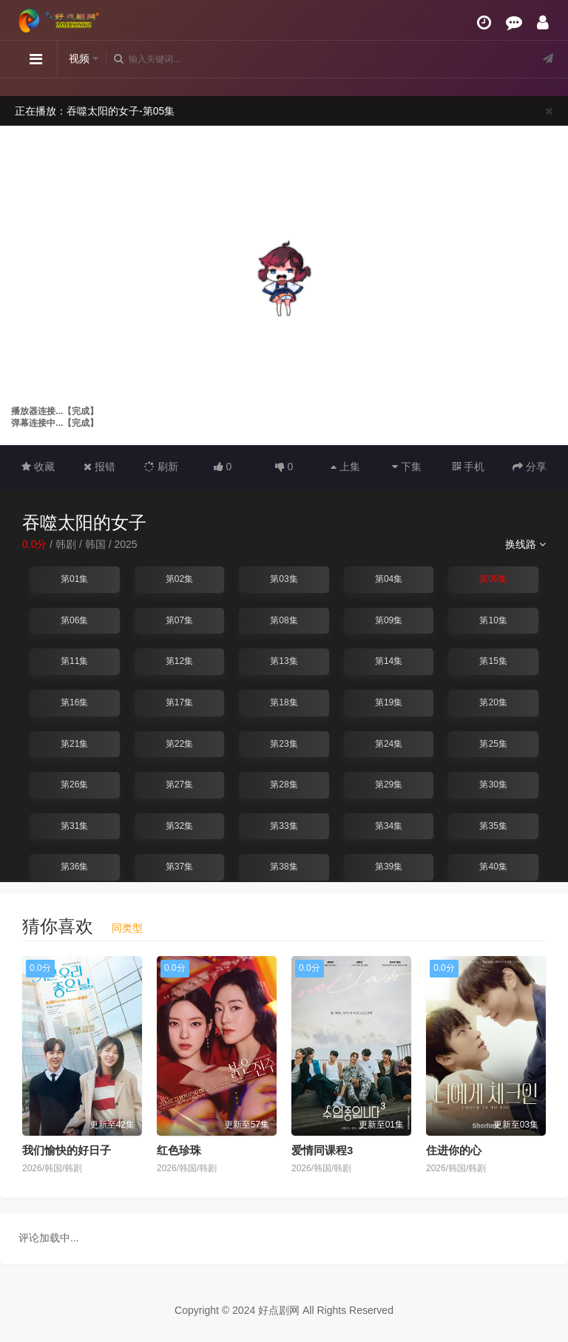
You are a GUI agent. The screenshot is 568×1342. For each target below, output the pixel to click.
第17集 (179, 702)
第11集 (74, 661)
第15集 (493, 661)
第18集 (283, 702)
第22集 (179, 744)
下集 (407, 466)
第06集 (74, 620)
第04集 (388, 579)
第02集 (179, 579)
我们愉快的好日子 (66, 1150)
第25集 (493, 744)
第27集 (179, 784)
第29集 (388, 784)
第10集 (493, 620)
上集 (345, 466)
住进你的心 (453, 1150)
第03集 (283, 579)
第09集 (388, 620)
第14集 (388, 661)
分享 (530, 466)
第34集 (388, 826)
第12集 (179, 661)
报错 (99, 466)
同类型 (127, 928)
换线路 (525, 544)
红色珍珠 (179, 1150)
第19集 (388, 702)
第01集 (74, 579)
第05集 (493, 579)
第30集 (493, 784)
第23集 (283, 744)
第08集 (283, 620)
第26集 (74, 784)
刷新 (161, 466)
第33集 (283, 826)
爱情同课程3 (322, 1150)
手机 (468, 466)
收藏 (38, 466)
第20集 (493, 702)
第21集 (74, 744)
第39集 (388, 866)
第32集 (179, 826)
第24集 (388, 744)
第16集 (74, 702)
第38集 (283, 866)
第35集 (493, 826)
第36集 (74, 866)
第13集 (283, 661)
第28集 (283, 784)
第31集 (74, 826)
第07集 (179, 620)
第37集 (179, 866)
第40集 (493, 866)
